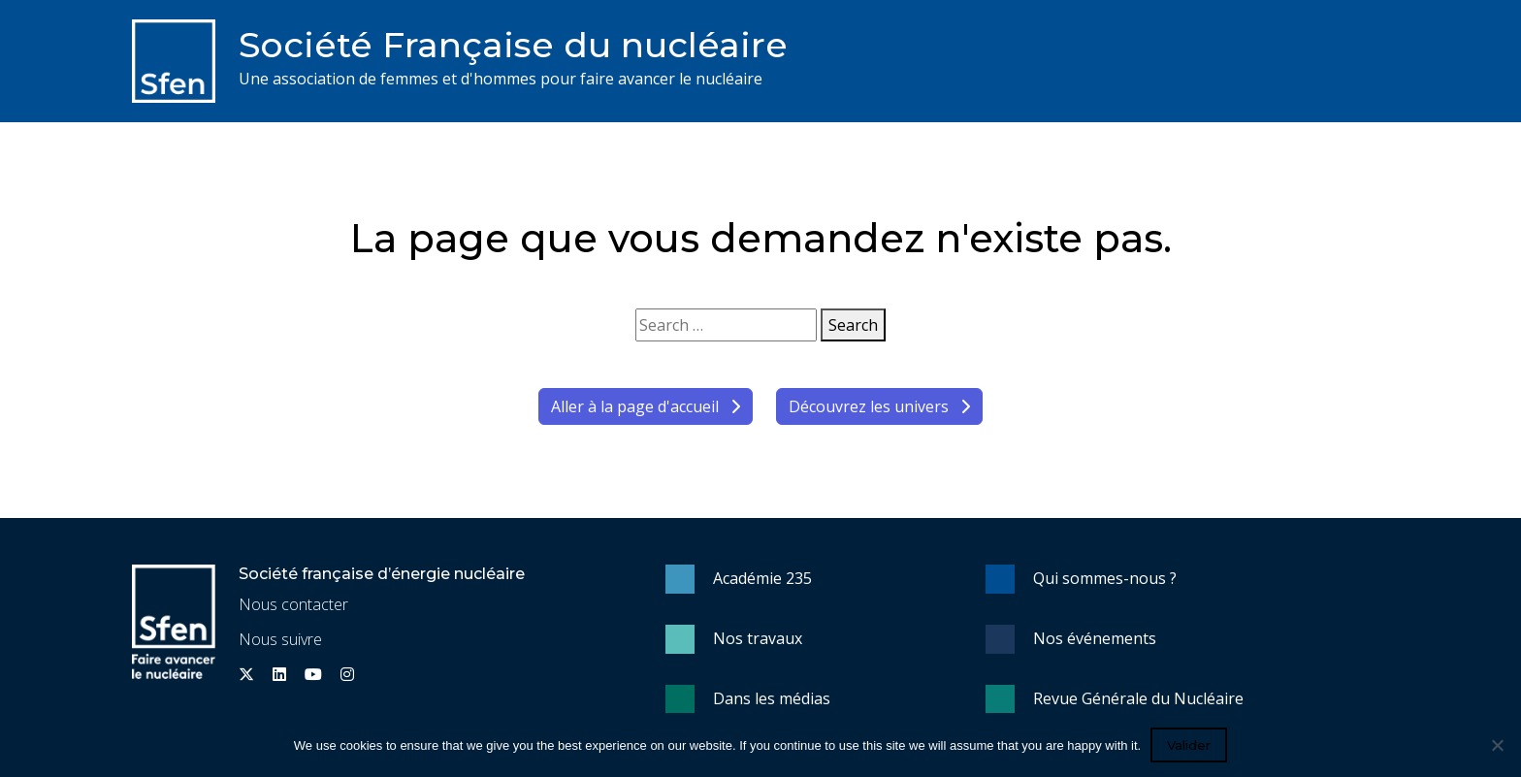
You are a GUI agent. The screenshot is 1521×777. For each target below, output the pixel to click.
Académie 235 (762, 578)
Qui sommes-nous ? (1105, 578)
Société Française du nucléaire (513, 44)
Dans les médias (771, 698)
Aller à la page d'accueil (645, 406)
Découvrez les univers (879, 406)
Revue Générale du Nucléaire (1138, 698)
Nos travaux (757, 638)
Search (853, 325)
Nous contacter (293, 604)
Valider (1189, 745)
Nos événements (1094, 638)
